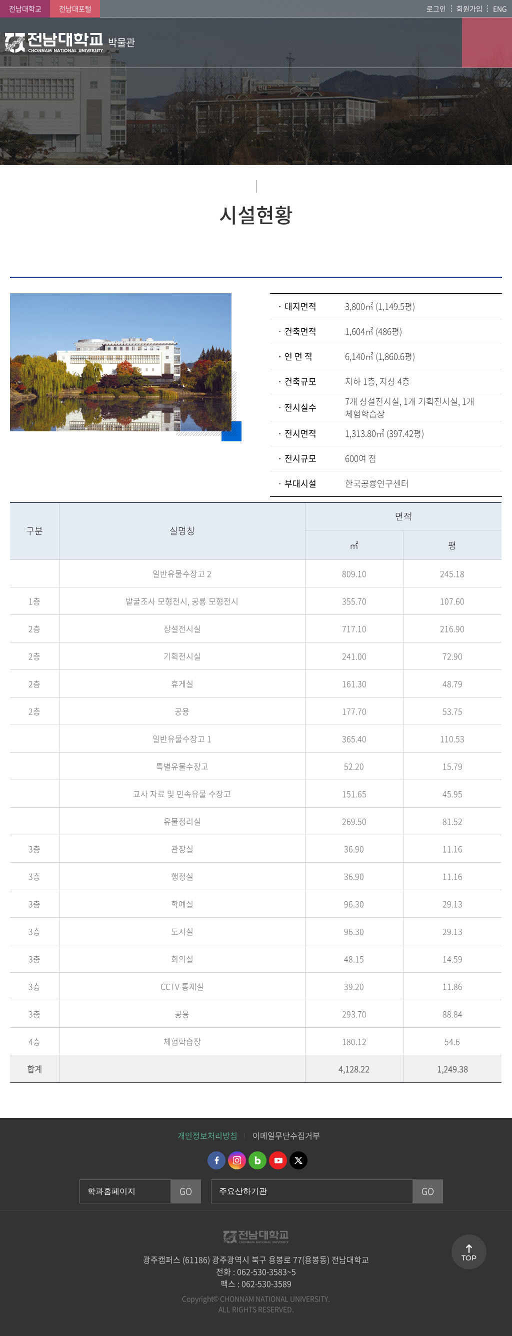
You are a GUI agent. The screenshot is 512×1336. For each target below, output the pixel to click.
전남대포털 (75, 9)
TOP (469, 1257)
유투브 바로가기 (278, 1160)
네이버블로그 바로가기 (257, 1160)
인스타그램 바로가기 (237, 1160)
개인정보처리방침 (208, 1135)
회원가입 (469, 8)
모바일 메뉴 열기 (487, 43)
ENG (500, 8)
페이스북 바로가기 (217, 1160)
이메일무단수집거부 (286, 1135)
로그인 (436, 8)
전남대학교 (25, 9)
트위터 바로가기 (299, 1160)
